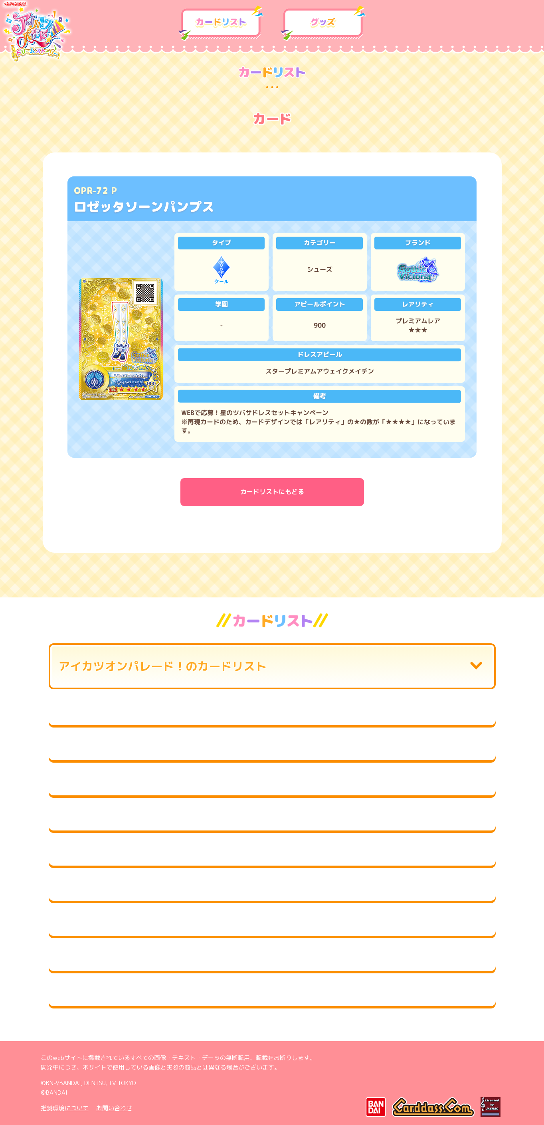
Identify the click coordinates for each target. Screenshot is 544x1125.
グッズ (323, 24)
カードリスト (221, 24)
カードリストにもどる (272, 491)
